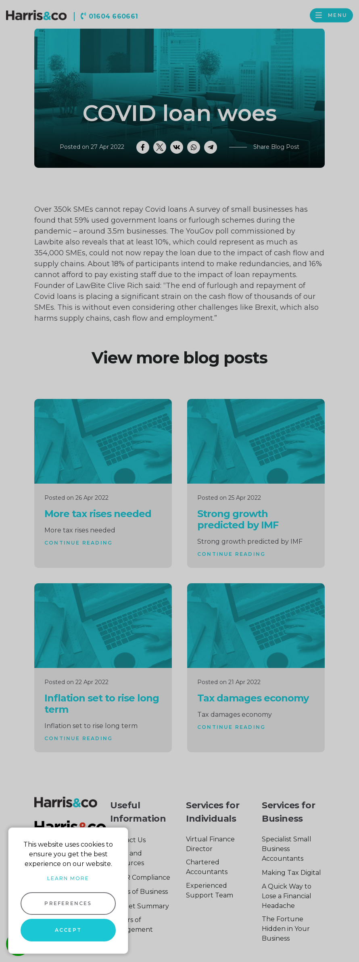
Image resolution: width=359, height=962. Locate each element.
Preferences (68, 903)
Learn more (68, 878)
